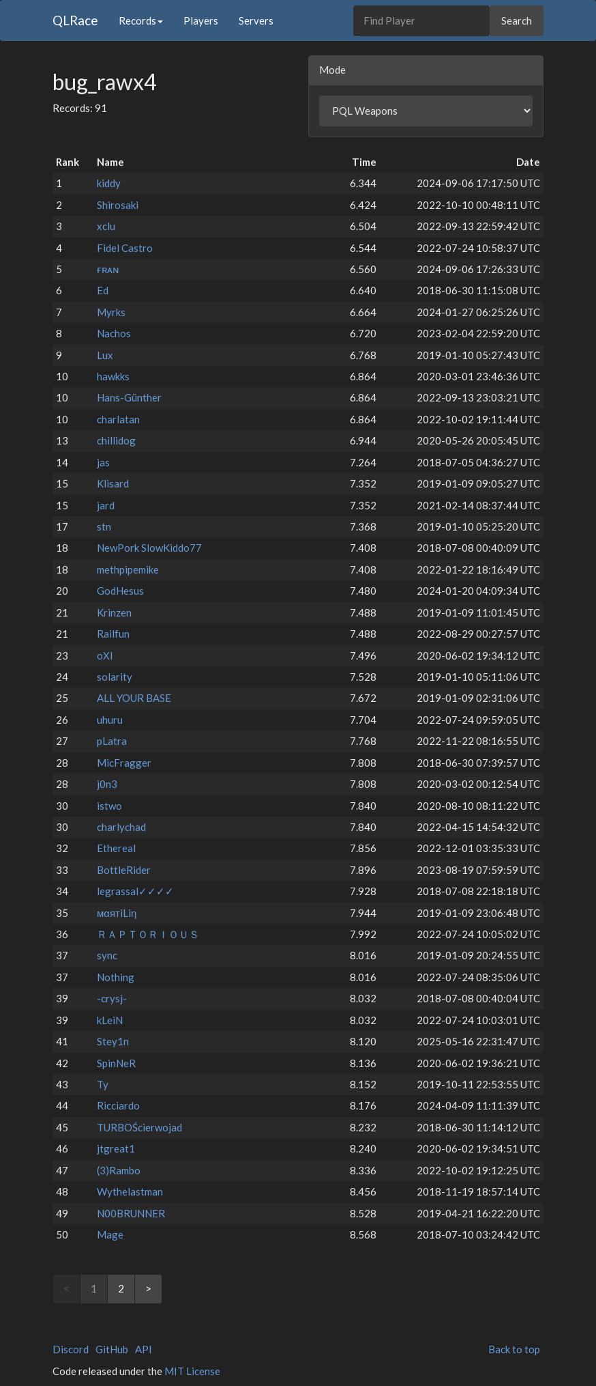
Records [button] (141, 20)
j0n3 (107, 784)
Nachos (114, 333)
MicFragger (124, 762)
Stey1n (113, 1041)
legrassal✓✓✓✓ (135, 891)
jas (103, 462)
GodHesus (120, 590)
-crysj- (112, 998)
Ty (102, 1084)
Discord (71, 1349)
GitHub (111, 1349)
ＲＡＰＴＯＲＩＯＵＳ (148, 934)
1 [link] (94, 1288)
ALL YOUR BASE (134, 698)
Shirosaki (117, 205)
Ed (102, 290)
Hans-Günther (129, 397)
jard (106, 505)
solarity (114, 676)
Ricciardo (118, 1105)
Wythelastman (130, 1191)
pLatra (112, 741)
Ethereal (116, 848)
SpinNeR (116, 1063)
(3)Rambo (118, 1170)
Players (200, 20)
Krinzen (114, 612)
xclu (106, 226)
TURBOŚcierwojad (139, 1127)
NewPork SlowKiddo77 (149, 547)
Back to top (514, 1349)
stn (104, 526)
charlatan (118, 419)
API (143, 1349)
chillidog (116, 440)
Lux (105, 355)
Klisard (113, 483)
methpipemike (128, 569)
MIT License (192, 1371)
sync (107, 955)
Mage (110, 1234)
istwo (109, 806)
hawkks (113, 376)
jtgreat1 (116, 1148)
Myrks (111, 312)
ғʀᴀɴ (108, 269)
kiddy (109, 183)
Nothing (115, 977)
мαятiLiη (116, 913)
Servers (256, 20)
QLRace (75, 20)
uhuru (110, 719)
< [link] (66, 1288)
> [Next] (148, 1288)
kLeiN (110, 1020)
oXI (105, 655)
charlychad (121, 827)
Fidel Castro (125, 248)
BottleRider (124, 870)
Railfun (113, 633)
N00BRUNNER (131, 1213)
